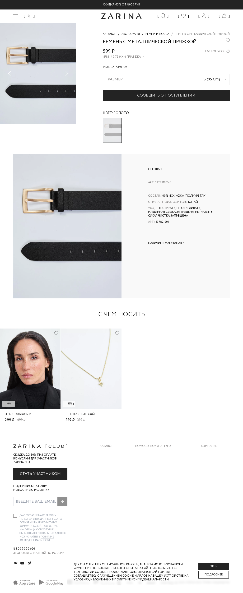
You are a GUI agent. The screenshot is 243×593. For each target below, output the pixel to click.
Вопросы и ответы (150, 472)
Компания (209, 446)
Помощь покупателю (153, 446)
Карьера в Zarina (213, 463)
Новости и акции (215, 482)
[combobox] (166, 79)
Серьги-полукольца (18, 414)
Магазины (209, 491)
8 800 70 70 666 (24, 549)
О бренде (208, 453)
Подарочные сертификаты (157, 491)
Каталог (106, 446)
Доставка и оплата (150, 453)
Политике (47, 537)
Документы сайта (149, 501)
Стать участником (40, 474)
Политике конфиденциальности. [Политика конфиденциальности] (141, 580)
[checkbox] (15, 516)
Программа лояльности (154, 482)
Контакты (209, 472)
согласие (32, 515)
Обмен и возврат (148, 463)
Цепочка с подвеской (80, 414)
